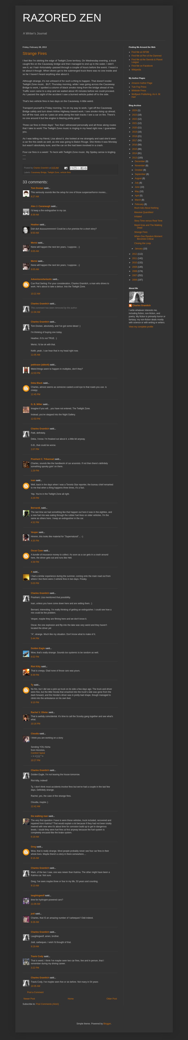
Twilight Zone (53, 172)
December (140, 161)
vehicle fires (65, 172)
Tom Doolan (37, 188)
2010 (135, 262)
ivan (33, 480)
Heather (35, 224)
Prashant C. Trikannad (42, 459)
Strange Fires (35, 53)
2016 (135, 144)
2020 (135, 127)
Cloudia (35, 733)
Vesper (34, 532)
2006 (135, 280)
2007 (135, 275)
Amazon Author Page (142, 83)
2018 (135, 136)
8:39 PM (35, 675)
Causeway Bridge (38, 172)
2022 (135, 119)
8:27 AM (35, 196)
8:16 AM (35, 858)
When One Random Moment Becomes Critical (148, 237)
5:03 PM (35, 583)
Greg (33, 846)
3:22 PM (35, 967)
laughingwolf (37, 895)
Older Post (112, 998)
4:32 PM (35, 522)
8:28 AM (35, 922)
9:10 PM (35, 702)
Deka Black (37, 383)
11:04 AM (35, 312)
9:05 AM (35, 251)
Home (71, 998)
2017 (135, 140)
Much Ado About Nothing (146, 208)
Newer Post (29, 998)
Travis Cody (37, 956)
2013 (135, 157)
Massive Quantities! (143, 212)
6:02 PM (35, 657)
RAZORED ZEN (62, 18)
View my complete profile (141, 326)
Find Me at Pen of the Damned (146, 55)
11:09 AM (35, 904)
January (139, 248)
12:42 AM (35, 806)
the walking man (39, 816)
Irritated (138, 216)
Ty (32, 685)
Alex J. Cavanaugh (41, 206)
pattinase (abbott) (40, 364)
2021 (135, 123)
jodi (33, 913)
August (138, 178)
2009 (135, 267)
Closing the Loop (142, 243)
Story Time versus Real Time (148, 220)
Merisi (34, 242)
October (139, 170)
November (140, 165)
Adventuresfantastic (41, 279)
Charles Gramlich (40, 303)
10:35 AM (35, 986)
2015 (135, 149)
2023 (135, 114)
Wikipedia (136, 69)
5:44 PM (35, 638)
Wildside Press (139, 90)
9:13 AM (35, 885)
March (138, 200)
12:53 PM (35, 419)
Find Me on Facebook (142, 66)
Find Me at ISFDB (140, 52)
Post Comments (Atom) (47, 1004)
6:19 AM (35, 837)
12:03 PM (35, 373)
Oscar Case (37, 550)
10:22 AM (35, 293)
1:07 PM (35, 449)
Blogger (107, 1023)
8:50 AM (35, 233)
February (139, 204)
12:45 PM (35, 394)
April (137, 195)
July (137, 183)
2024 (135, 110)
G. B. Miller (36, 404)
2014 (135, 153)
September (140, 174)
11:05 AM (35, 355)
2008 (135, 271)
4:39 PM (35, 562)
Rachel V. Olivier (39, 712)
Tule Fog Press (139, 87)
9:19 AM (35, 946)
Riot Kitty (36, 666)
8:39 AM (35, 214)
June (137, 187)
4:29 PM (35, 498)
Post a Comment (35, 992)
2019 (135, 132)
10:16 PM (35, 723)
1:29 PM (35, 470)
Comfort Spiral (38, 753)
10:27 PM (35, 760)
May (137, 191)
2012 (135, 254)
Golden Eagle (38, 648)
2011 (135, 258)
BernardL (36, 508)
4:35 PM (35, 540)
